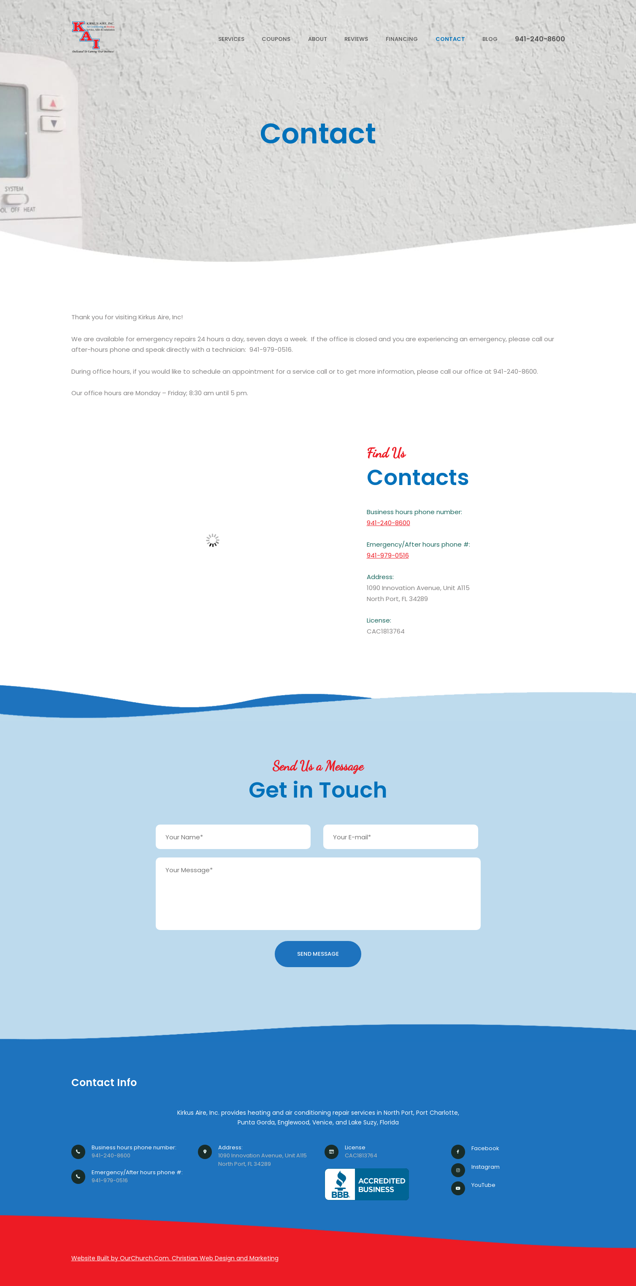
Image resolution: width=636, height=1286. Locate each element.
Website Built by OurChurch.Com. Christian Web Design (153, 1258)
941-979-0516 (388, 555)
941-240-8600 (388, 522)
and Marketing (257, 1258)
